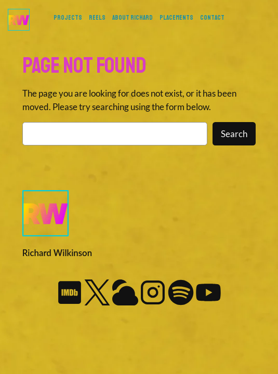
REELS (97, 18)
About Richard (132, 18)
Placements (176, 18)
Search (234, 133)
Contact (212, 18)
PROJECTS (68, 18)
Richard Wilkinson (57, 252)
